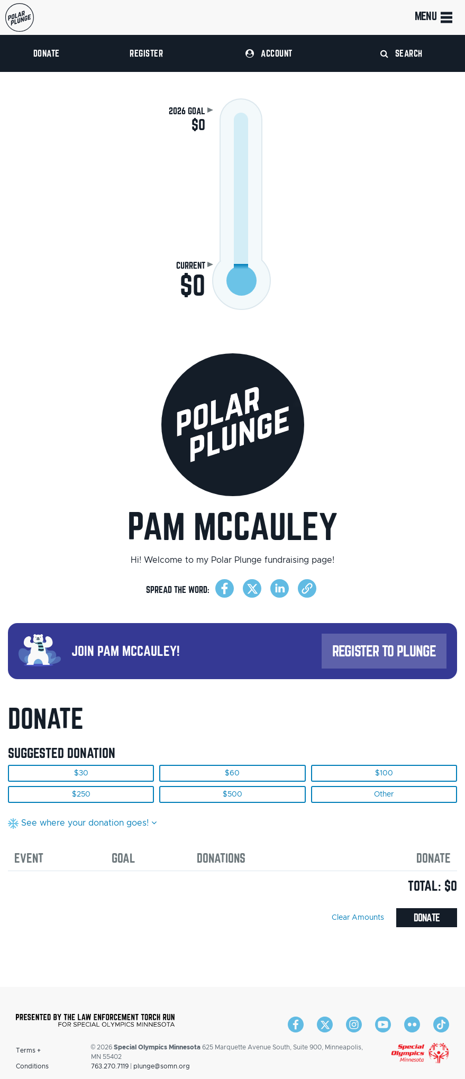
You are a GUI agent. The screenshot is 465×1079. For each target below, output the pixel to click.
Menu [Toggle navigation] (434, 17)
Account (268, 53)
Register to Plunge (384, 651)
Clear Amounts (358, 917)
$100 (384, 773)
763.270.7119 (110, 1066)
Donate (46, 53)
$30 (81, 773)
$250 (81, 794)
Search (401, 53)
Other (384, 794)
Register (146, 53)
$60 (232, 773)
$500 (232, 794)
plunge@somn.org (161, 1066)
